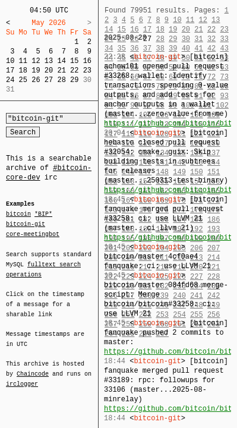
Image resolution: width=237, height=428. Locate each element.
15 (74, 61)
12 (35, 61)
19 (35, 70)
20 (49, 70)
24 (10, 80)
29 (74, 80)
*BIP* (43, 214)
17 (10, 70)
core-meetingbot (32, 233)
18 (23, 70)
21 (61, 70)
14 (61, 61)
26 (35, 80)
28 (61, 80)
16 (87, 61)
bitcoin (18, 214)
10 (10, 61)
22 (74, 70)
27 (49, 80)
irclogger (22, 376)
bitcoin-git (25, 224)
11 (23, 61)
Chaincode (33, 367)
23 (87, 70)
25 (23, 80)
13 (49, 61)
